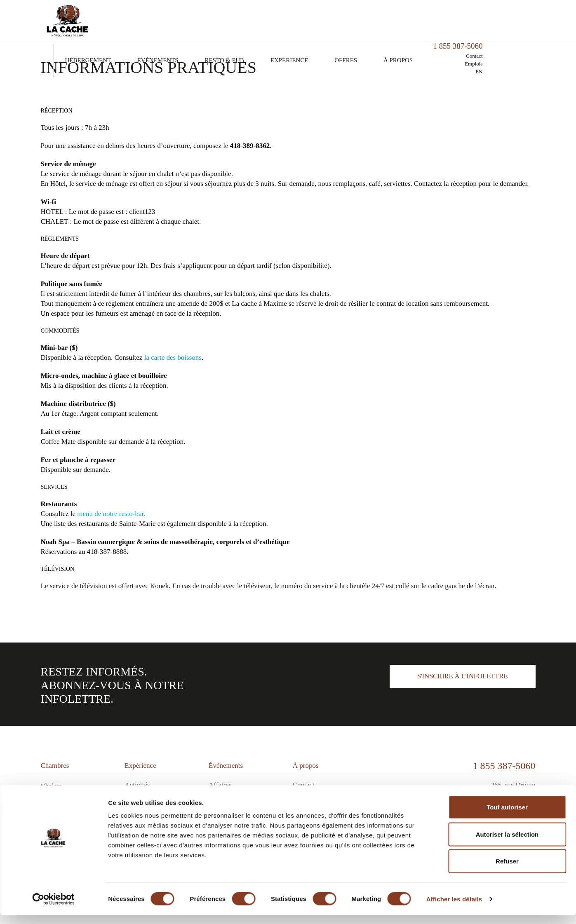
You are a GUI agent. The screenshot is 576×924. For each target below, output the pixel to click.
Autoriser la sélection (507, 843)
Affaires (220, 785)
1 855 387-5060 (504, 765)
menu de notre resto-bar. (111, 514)
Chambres (55, 765)
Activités (137, 785)
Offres (399, 24)
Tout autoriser (507, 815)
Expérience (342, 24)
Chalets (51, 786)
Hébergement (141, 24)
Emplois (526, 27)
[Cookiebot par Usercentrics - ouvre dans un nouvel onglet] (53, 908)
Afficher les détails (454, 907)
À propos (451, 24)
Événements (211, 24)
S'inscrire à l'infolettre (462, 676)
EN (531, 35)
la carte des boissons (173, 357)
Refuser (507, 869)
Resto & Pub (277, 24)
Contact (527, 19)
